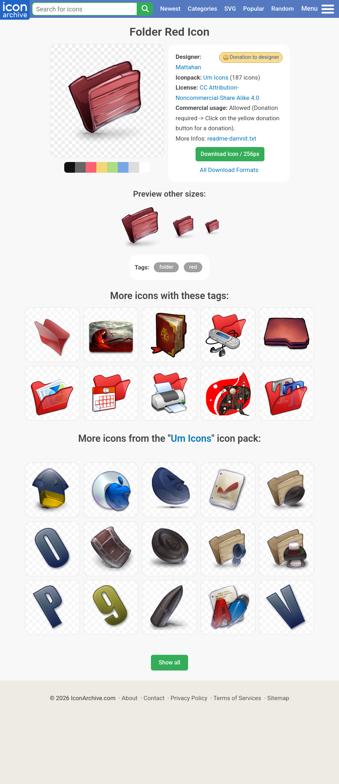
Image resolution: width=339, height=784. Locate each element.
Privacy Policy (189, 698)
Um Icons (216, 77)
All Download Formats (229, 169)
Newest (170, 8)
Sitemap (278, 698)
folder (166, 267)
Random (282, 8)
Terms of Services (237, 698)
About (130, 698)
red (193, 267)
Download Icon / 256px (230, 154)
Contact (154, 698)
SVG (230, 8)
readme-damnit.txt (231, 138)
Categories (202, 8)
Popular (253, 8)
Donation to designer (254, 57)
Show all (169, 662)
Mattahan (188, 67)
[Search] (145, 9)
